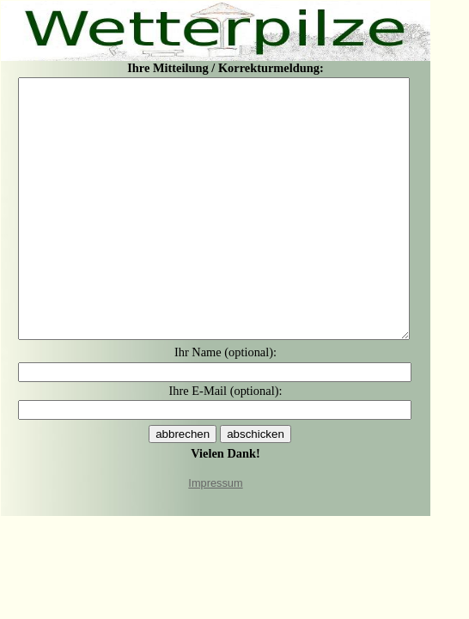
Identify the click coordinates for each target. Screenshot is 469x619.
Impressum (215, 482)
